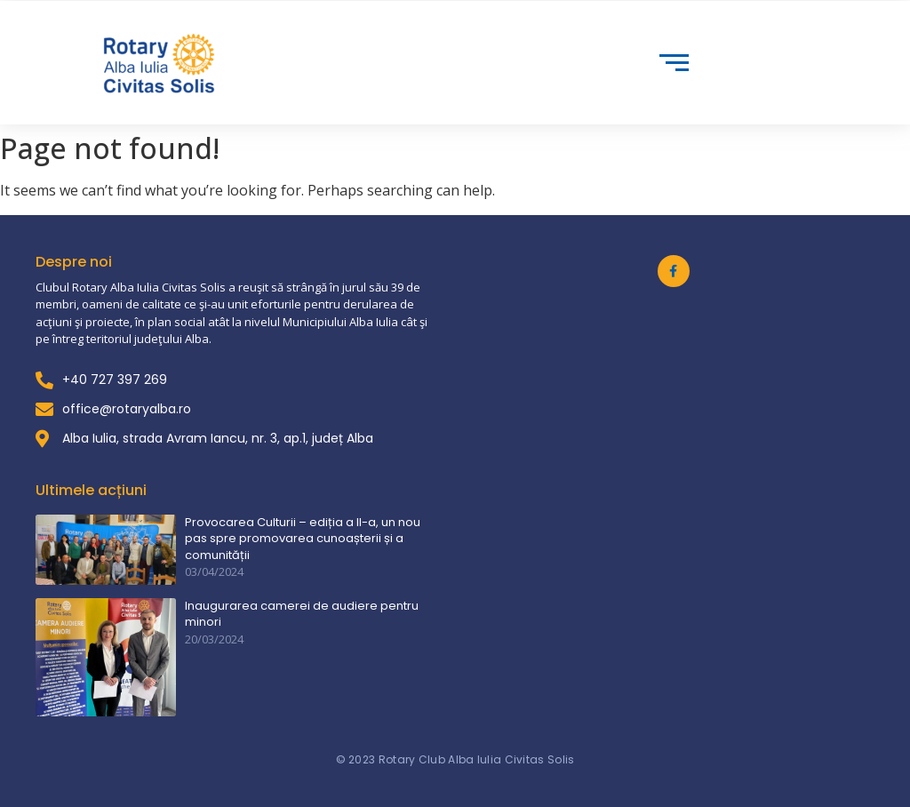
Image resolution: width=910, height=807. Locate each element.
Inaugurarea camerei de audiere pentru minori (302, 614)
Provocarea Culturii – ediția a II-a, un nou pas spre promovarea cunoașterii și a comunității (302, 539)
